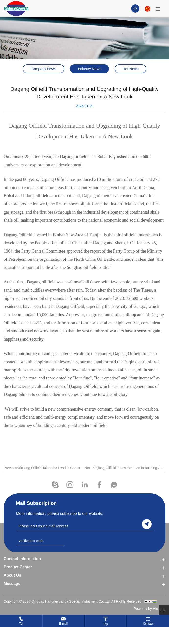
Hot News (130, 69)
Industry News (89, 69)
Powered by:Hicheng (149, 609)
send (146, 524)
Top (105, 623)
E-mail (63, 623)
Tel (21, 623)
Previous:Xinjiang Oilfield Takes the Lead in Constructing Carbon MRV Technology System (44, 472)
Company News (43, 69)
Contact (148, 623)
